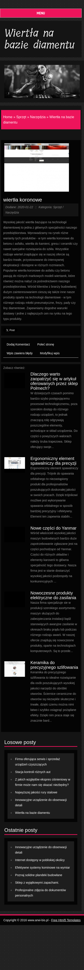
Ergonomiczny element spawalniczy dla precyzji (53, 461)
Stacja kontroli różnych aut (32, 772)
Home (7, 117)
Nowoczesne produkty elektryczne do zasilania (53, 595)
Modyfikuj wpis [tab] (50, 353)
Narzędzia (38, 117)
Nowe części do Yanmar (53, 528)
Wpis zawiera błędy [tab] (20, 353)
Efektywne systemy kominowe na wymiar (42, 867)
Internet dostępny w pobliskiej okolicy (40, 860)
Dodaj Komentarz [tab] (18, 344)
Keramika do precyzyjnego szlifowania (54, 665)
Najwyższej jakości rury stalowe (36, 792)
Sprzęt (21, 117)
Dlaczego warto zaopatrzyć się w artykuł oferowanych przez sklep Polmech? (54, 381)
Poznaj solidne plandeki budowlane (38, 875)
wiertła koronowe (22, 200)
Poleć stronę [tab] (45, 344)
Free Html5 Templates (66, 920)
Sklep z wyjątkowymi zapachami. (37, 882)
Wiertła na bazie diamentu (32, 812)
